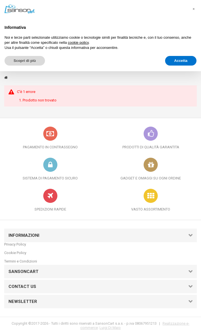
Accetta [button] (180, 60)
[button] (193, 9)
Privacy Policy (15, 244)
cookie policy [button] (78, 42)
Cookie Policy (15, 253)
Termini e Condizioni (20, 261)
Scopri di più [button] (25, 60)
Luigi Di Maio (110, 328)
